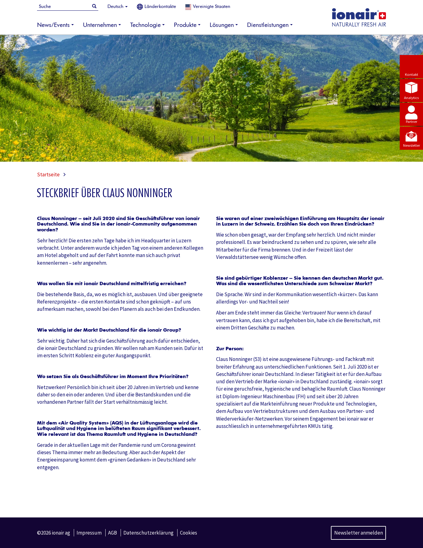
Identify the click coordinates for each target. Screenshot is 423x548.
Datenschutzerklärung (148, 532)
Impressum (89, 532)
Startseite (48, 174)
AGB (112, 532)
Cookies (188, 532)
